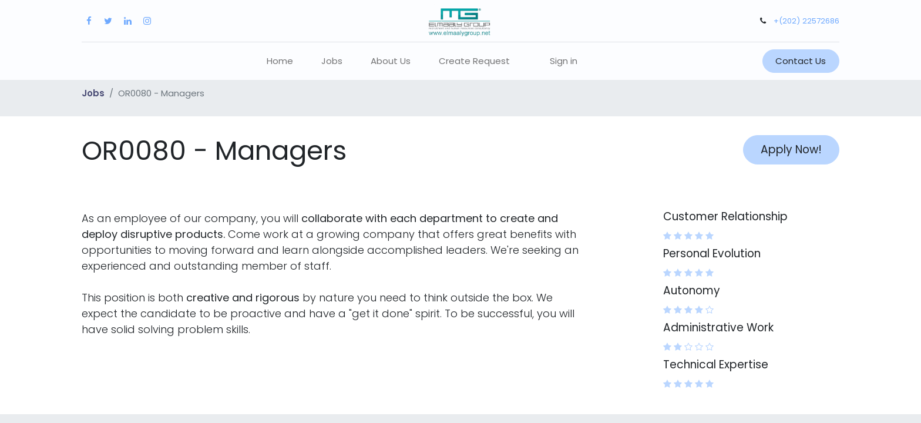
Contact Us (800, 61)
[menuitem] (280, 61)
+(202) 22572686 (806, 20)
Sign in (563, 61)
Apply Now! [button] (791, 149)
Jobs (93, 93)
